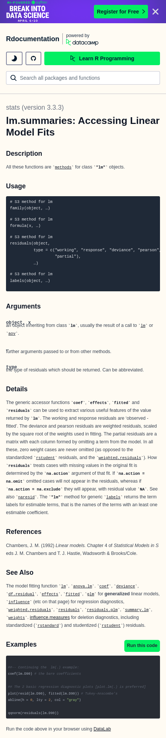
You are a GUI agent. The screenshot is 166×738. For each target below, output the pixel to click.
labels (113, 497)
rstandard (48, 625)
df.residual (21, 594)
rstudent (45, 458)
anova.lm (82, 586)
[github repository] (33, 58)
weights (16, 618)
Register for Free (121, 12)
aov (11, 333)
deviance (125, 586)
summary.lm (137, 610)
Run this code (142, 645)
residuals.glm (102, 610)
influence (19, 602)
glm (90, 594)
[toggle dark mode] (14, 58)
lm (142, 326)
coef (104, 586)
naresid (26, 497)
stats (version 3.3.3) (35, 107)
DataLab (102, 729)
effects (50, 594)
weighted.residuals (119, 458)
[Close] (155, 11)
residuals (69, 610)
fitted (73, 594)
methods (63, 167)
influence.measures (50, 617)
